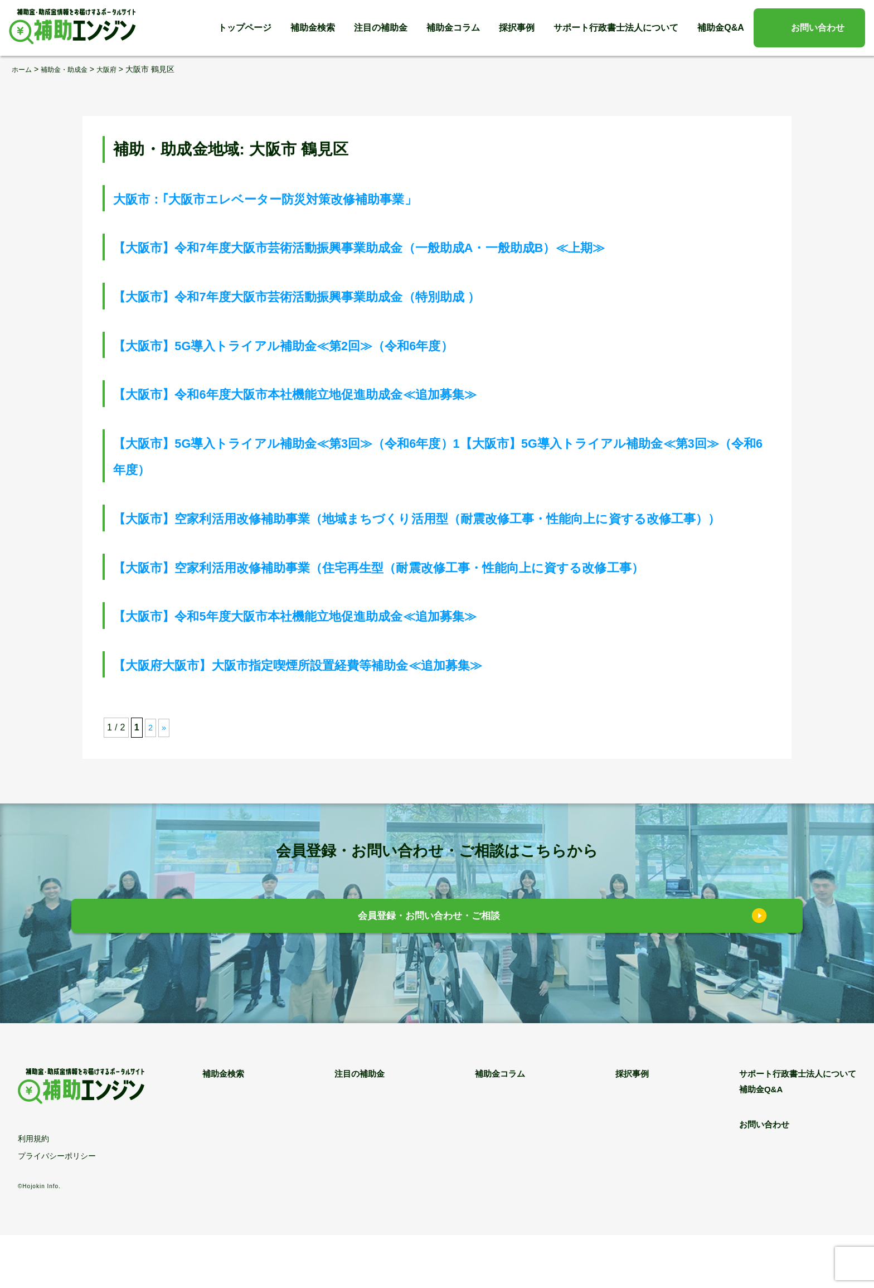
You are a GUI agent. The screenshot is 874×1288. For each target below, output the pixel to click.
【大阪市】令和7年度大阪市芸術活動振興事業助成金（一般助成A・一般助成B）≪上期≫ (429, 246)
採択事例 (517, 27)
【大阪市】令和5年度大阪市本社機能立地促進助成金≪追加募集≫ (346, 668)
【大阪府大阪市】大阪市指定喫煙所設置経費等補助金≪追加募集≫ (350, 717)
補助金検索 (312, 27)
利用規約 (33, 1191)
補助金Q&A (720, 27)
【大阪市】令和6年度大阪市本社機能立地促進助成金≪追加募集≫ (346, 393)
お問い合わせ (817, 27)
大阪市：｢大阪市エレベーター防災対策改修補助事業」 (307, 198)
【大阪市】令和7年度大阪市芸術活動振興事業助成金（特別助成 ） (348, 295)
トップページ (244, 27)
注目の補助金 (380, 27)
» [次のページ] (164, 781)
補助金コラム (453, 27)
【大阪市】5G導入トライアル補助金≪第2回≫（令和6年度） (331, 345)
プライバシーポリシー (57, 1208)
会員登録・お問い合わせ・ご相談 (429, 971)
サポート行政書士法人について (615, 27)
